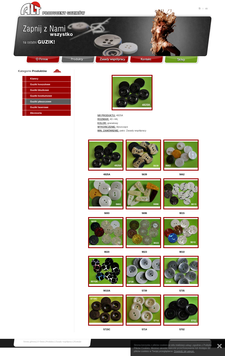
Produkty (50, 341)
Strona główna (29, 341)
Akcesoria (36, 113)
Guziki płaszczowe (40, 101)
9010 (182, 252)
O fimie (41, 341)
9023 (144, 252)
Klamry (34, 78)
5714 (144, 329)
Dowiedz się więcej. (184, 351)
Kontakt (77, 341)
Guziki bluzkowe (39, 90)
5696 (144, 213)
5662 (182, 174)
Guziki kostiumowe (41, 95)
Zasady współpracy (64, 341)
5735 (182, 290)
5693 (106, 213)
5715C (106, 329)
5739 (144, 290)
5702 (182, 329)
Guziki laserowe (39, 107)
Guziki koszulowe (40, 84)
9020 (106, 252)
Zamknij (219, 346)
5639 (144, 174)
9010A (106, 290)
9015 (182, 213)
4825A (106, 174)
